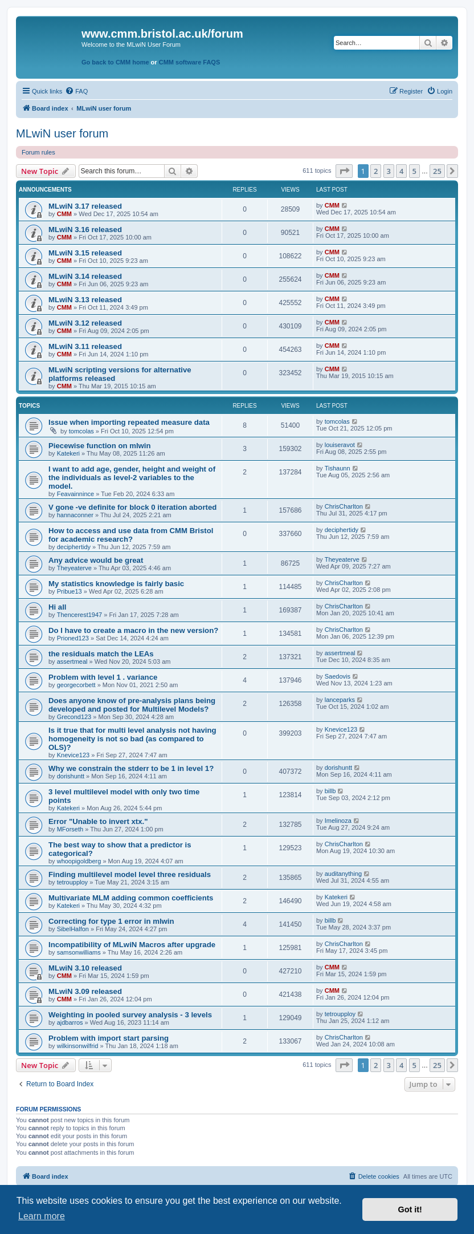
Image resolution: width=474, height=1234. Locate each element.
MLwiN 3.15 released (85, 253)
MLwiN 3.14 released (85, 276)
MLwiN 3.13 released (85, 299)
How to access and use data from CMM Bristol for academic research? (130, 534)
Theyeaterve (74, 568)
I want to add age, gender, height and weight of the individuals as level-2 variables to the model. (131, 477)
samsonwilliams (79, 952)
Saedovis (337, 676)
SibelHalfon (73, 929)
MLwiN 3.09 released (85, 991)
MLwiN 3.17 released (85, 206)
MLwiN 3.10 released (85, 968)
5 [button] (414, 171)
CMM (64, 213)
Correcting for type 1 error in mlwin (111, 921)
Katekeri (68, 453)
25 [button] (437, 171)
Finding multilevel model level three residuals (129, 874)
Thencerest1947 (80, 614)
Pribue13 (69, 591)
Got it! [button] (410, 1209)
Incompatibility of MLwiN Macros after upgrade (131, 944)
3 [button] (389, 171)
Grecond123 (74, 716)
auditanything (343, 873)
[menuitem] (76, 91)
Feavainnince (75, 493)
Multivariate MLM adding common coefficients (130, 898)
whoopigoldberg (79, 861)
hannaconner (75, 515)
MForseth (70, 829)
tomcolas (81, 431)
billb (330, 791)
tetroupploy (72, 882)
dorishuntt (70, 776)
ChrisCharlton (344, 506)
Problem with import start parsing (108, 1038)
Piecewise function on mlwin (99, 445)
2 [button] (376, 171)
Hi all (57, 607)
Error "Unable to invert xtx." (98, 821)
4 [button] (401, 171)
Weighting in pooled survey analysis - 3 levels (130, 1014)
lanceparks (340, 699)
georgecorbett (76, 684)
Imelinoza (338, 820)
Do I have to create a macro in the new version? (133, 630)
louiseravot (340, 444)
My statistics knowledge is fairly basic (116, 583)
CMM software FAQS (189, 62)
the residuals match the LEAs (101, 654)
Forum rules (38, 152)
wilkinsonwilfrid (78, 1045)
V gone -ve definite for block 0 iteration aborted (132, 507)
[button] (344, 171)
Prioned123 (73, 638)
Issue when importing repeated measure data (129, 422)
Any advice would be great (95, 560)
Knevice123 (73, 755)
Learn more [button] (41, 1216)
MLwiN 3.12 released (85, 323)
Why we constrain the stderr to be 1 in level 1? (131, 768)
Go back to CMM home (115, 62)
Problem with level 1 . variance (102, 677)
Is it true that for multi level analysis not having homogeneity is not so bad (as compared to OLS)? (132, 739)
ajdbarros (70, 1022)
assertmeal (72, 661)
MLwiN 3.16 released (85, 229)
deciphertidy (74, 546)
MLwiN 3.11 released (85, 346)
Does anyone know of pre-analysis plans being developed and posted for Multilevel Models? (131, 704)
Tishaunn (337, 468)
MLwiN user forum (62, 133)
